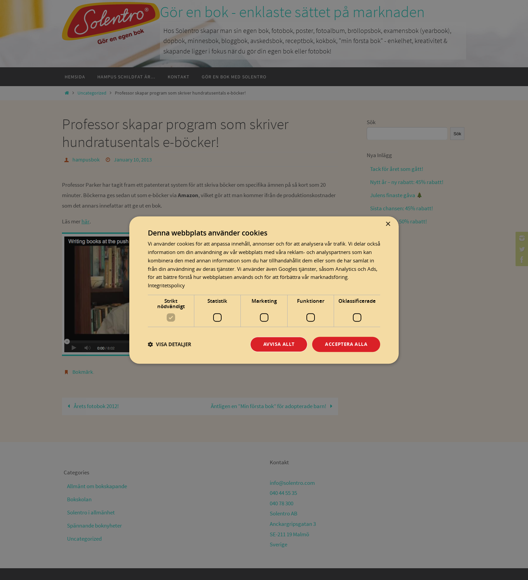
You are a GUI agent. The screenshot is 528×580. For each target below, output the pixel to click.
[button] (169, 344)
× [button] (387, 224)
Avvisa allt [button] (278, 344)
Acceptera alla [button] (346, 344)
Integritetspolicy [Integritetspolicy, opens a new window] (166, 285)
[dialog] (264, 290)
